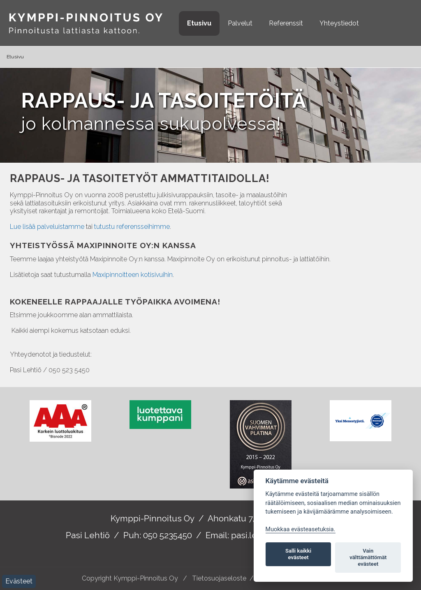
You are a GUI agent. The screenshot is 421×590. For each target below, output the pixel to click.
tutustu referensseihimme (132, 226)
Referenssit (286, 23)
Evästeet (18, 581)
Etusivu (199, 23)
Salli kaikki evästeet (298, 554)
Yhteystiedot (339, 23)
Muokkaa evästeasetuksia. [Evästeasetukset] (300, 529)
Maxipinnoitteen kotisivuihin (133, 275)
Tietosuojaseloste (219, 578)
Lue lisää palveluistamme (47, 226)
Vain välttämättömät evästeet (367, 557)
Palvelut (240, 23)
